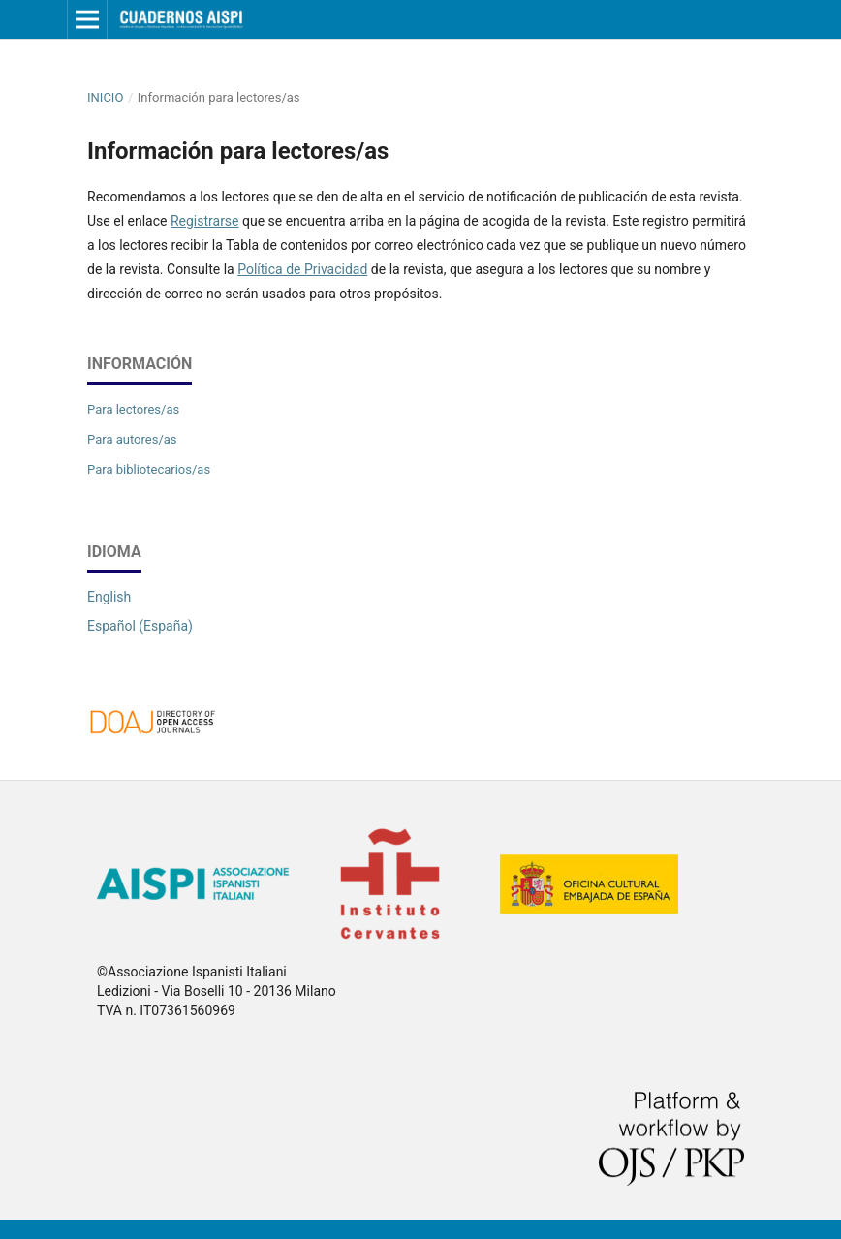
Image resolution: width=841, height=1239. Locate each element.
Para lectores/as (133, 409)
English (109, 596)
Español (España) (140, 626)
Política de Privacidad (302, 269)
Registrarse (205, 221)
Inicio (105, 97)
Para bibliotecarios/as (148, 469)
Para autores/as (132, 439)
